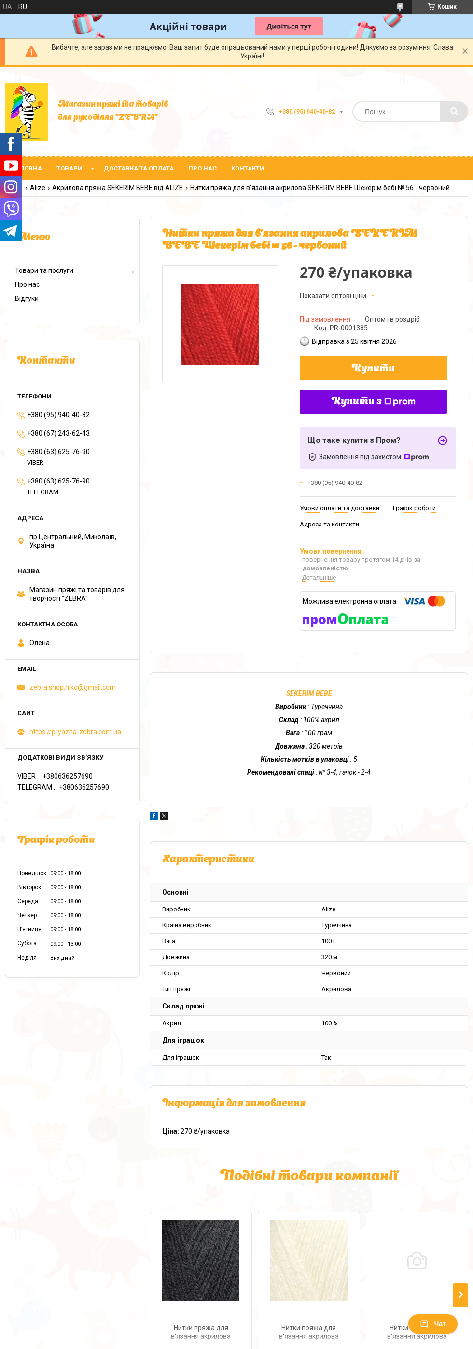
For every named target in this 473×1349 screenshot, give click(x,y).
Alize (37, 188)
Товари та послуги (44, 270)
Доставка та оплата (139, 168)
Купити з (374, 402)
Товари (69, 168)
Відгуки (27, 298)
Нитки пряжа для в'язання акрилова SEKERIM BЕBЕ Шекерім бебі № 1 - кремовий (309, 1333)
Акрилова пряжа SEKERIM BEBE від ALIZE (117, 188)
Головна (27, 168)
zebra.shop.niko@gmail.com (72, 687)
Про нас (202, 168)
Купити (373, 369)
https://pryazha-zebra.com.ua (75, 732)
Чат (433, 1324)
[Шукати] (454, 111)
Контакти (247, 168)
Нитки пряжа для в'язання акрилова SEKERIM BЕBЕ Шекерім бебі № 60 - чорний (201, 1333)
